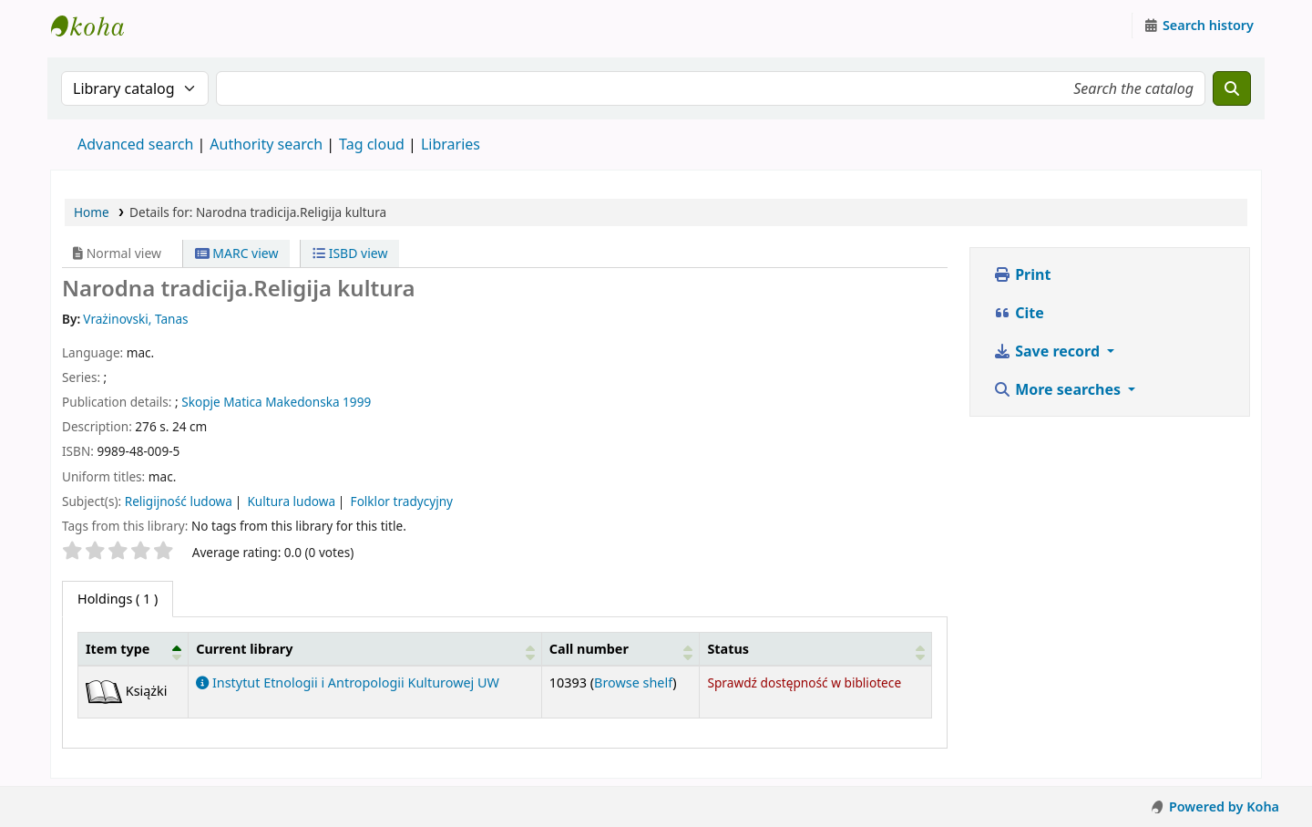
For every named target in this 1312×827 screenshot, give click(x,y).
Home (91, 212)
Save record (1048, 351)
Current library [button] (244, 648)
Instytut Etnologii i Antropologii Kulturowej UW (96, 25)
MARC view (237, 253)
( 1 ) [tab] (117, 598)
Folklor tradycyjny (402, 501)
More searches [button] (1058, 389)
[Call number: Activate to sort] (620, 648)
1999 (357, 401)
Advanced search (135, 144)
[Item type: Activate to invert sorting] (133, 648)
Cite (1018, 313)
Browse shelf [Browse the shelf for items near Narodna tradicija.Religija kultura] (633, 682)
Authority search (266, 144)
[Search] (1232, 88)
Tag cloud (372, 144)
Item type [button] (117, 648)
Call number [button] (589, 648)
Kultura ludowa (291, 501)
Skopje (200, 401)
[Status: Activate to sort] (816, 648)
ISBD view (350, 253)
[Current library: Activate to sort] (365, 648)
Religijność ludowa (178, 501)
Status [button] (728, 648)
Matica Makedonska (281, 401)
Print (1022, 274)
